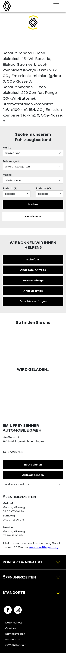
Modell (7, 174)
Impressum (12, 639)
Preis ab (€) (10, 188)
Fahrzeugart (11, 161)
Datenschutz (13, 622)
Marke (7, 147)
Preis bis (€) (43, 188)
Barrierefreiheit (15, 633)
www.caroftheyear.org (43, 547)
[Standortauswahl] (33, 484)
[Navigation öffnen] (58, 6)
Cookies (10, 628)
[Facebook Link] (7, 609)
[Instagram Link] (17, 609)
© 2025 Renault (15, 645)
